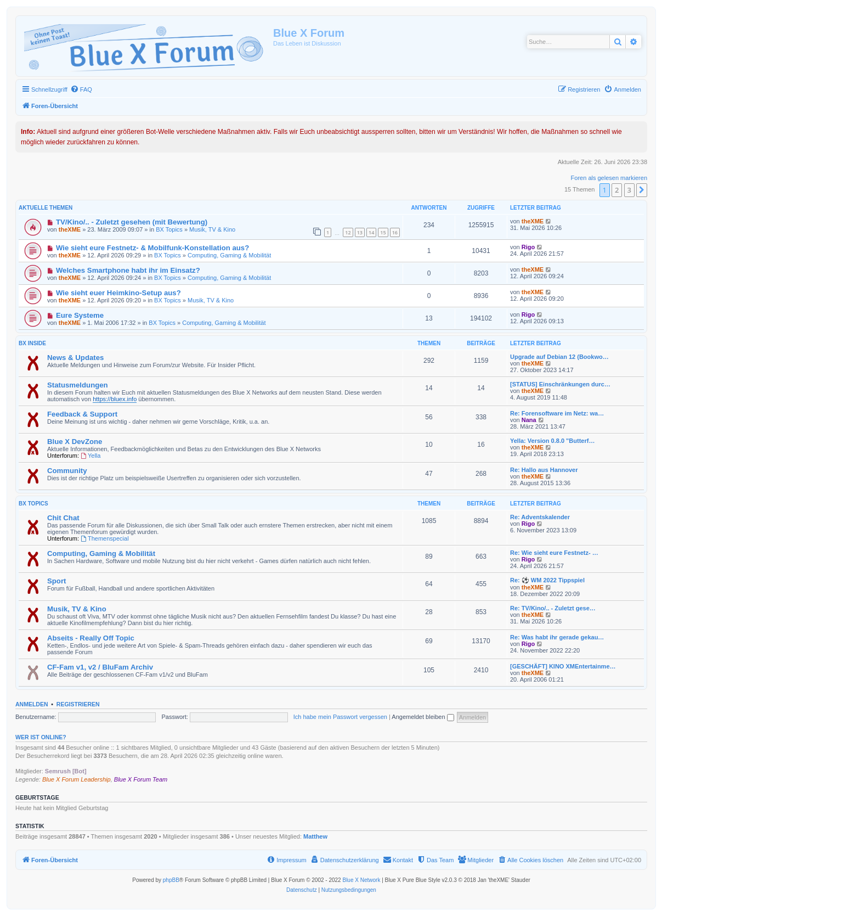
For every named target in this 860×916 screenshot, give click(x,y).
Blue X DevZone (74, 441)
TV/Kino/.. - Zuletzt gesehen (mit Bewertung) (131, 222)
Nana (529, 420)
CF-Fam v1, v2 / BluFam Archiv (100, 667)
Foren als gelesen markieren (609, 178)
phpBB (171, 880)
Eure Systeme (80, 315)
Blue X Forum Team (140, 779)
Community (67, 471)
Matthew (315, 836)
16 (395, 232)
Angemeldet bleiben (423, 716)
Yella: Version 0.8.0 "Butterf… (552, 440)
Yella (90, 455)
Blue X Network (361, 880)
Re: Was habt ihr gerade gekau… (557, 637)
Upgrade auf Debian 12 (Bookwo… (559, 356)
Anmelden (31, 704)
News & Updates (75, 357)
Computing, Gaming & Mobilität (229, 255)
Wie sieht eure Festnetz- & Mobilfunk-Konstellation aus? (152, 248)
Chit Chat (63, 518)
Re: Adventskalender (540, 517)
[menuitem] (81, 89)
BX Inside (32, 343)
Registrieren (78, 704)
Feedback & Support (82, 414)
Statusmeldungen (77, 385)
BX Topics (169, 229)
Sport (56, 581)
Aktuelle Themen (45, 208)
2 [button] (617, 190)
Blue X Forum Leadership (76, 779)
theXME (70, 229)
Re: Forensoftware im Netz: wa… (557, 413)
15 (383, 232)
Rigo (528, 247)
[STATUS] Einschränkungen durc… (560, 384)
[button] (641, 189)
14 (371, 232)
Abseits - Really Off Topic (90, 638)
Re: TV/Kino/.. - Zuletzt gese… (553, 608)
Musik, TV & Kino (212, 229)
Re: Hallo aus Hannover (544, 470)
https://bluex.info (115, 399)
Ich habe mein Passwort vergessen (340, 716)
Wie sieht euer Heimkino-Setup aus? (118, 293)
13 (360, 232)
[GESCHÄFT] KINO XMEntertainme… (563, 666)
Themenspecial (104, 538)
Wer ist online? (40, 737)
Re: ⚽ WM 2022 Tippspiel (547, 580)
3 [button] (629, 190)
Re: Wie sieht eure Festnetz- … (554, 552)
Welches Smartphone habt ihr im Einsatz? (128, 270)
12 (347, 232)
